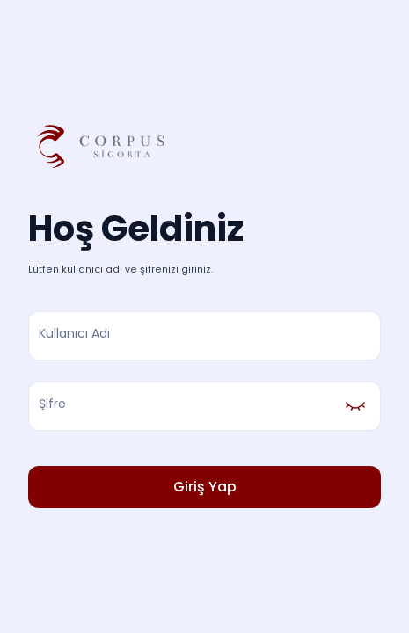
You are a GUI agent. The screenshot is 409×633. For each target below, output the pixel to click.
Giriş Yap (204, 487)
